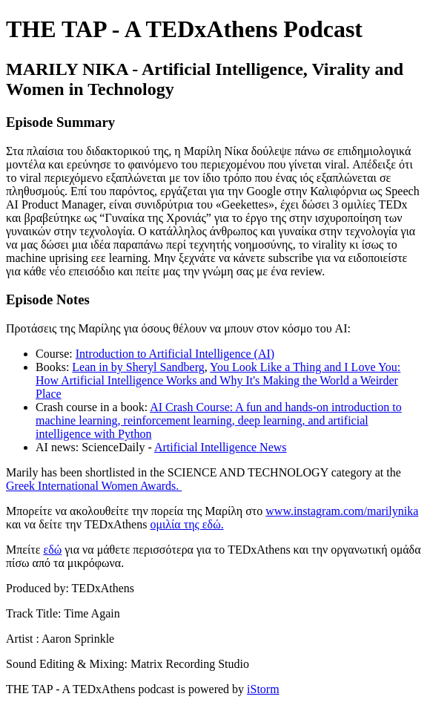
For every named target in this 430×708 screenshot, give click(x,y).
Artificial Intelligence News (220, 447)
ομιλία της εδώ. (186, 524)
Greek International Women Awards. (94, 485)
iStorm (263, 689)
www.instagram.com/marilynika (341, 511)
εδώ (52, 549)
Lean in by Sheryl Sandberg (138, 367)
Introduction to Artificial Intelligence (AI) (175, 353)
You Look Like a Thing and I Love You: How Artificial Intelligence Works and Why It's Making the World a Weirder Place (218, 380)
